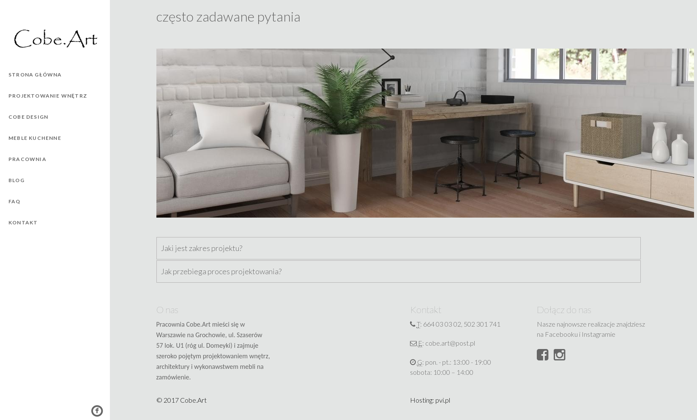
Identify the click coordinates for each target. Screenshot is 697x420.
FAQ (14, 201)
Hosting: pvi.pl (430, 400)
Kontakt (23, 222)
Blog (16, 180)
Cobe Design (28, 117)
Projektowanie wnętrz (47, 96)
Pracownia (27, 159)
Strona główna (35, 74)
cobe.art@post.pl (450, 343)
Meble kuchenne (34, 138)
